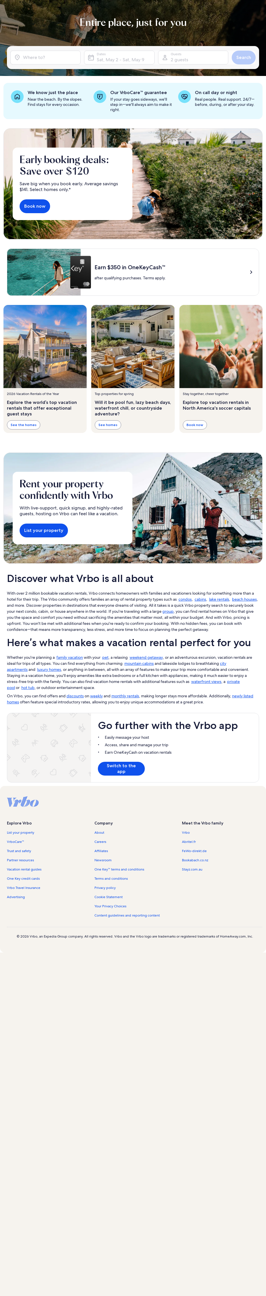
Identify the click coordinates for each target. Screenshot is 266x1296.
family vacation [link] (69, 657)
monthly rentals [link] (125, 695)
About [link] (99, 832)
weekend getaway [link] (146, 657)
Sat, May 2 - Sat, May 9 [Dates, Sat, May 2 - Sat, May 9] (120, 60)
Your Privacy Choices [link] (110, 906)
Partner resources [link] (20, 860)
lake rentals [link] (219, 599)
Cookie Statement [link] (108, 897)
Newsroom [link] (103, 860)
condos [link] (185, 599)
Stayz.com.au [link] (192, 869)
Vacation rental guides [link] (24, 869)
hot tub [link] (28, 687)
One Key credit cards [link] (23, 878)
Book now (34, 206)
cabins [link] (200, 599)
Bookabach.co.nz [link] (195, 860)
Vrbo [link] (186, 832)
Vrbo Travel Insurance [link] (23, 887)
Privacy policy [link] (105, 887)
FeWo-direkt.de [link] (194, 851)
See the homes (24, 425)
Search (243, 57)
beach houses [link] (244, 599)
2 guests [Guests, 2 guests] (179, 60)
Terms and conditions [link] (111, 878)
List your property (43, 530)
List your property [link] (20, 832)
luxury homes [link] (49, 669)
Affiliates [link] (101, 851)
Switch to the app (121, 768)
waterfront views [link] (206, 681)
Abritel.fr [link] (189, 841)
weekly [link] (96, 695)
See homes (107, 425)
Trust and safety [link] (19, 851)
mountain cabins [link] (139, 663)
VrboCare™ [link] (15, 841)
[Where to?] (45, 57)
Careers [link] (100, 841)
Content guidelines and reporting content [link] (127, 915)
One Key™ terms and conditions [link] (119, 869)
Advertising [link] (16, 897)
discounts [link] (75, 695)
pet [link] (105, 657)
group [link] (168, 611)
